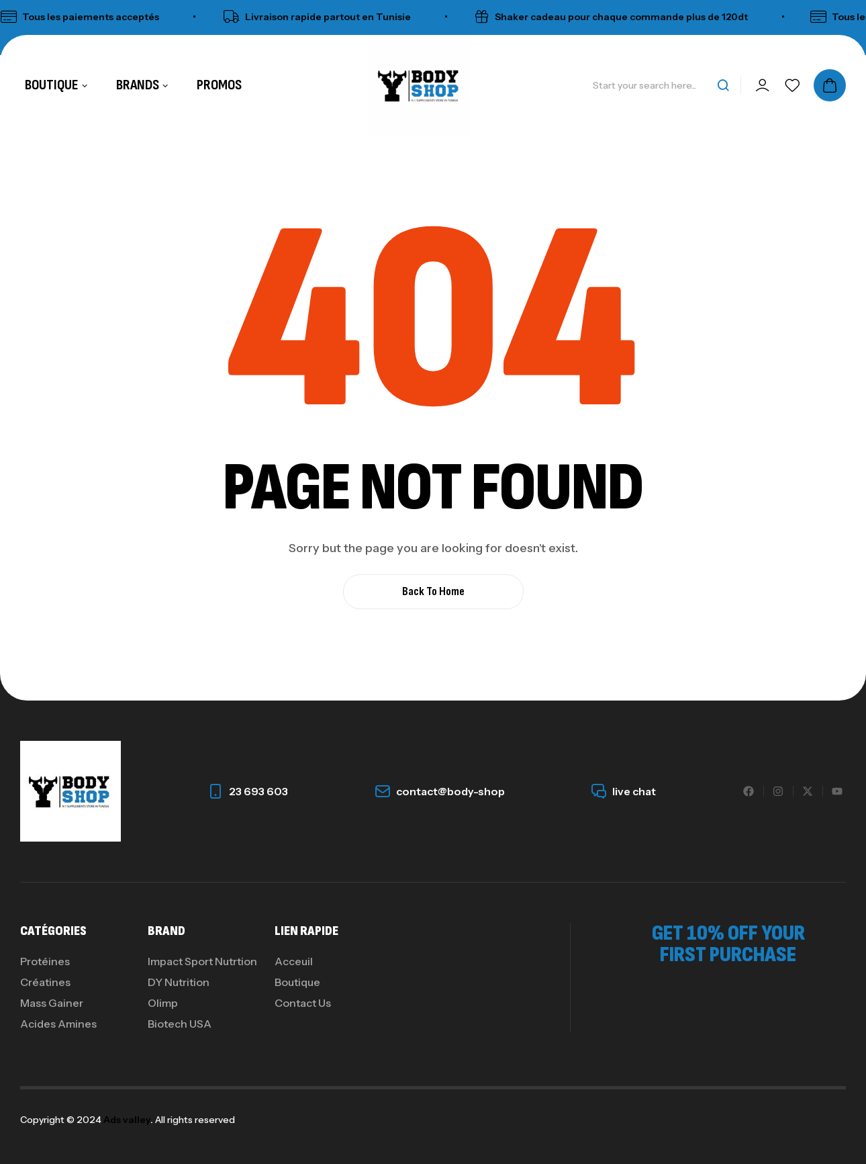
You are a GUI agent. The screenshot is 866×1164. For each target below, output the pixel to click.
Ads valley (126, 1120)
